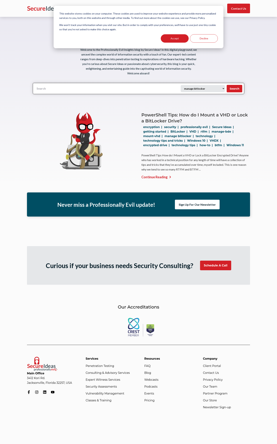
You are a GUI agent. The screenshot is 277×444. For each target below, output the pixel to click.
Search (234, 88)
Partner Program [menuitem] (215, 393)
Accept (175, 38)
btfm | (220, 145)
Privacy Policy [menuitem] (213, 379)
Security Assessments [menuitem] (101, 386)
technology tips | (185, 145)
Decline (204, 38)
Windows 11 (235, 145)
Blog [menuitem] (147, 373)
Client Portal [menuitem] (212, 366)
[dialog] (138, 27)
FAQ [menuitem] (147, 366)
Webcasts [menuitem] (151, 379)
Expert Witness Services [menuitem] (103, 379)
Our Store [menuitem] (210, 400)
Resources (152, 358)
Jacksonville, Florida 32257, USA (49, 383)
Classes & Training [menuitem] (99, 400)
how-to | (207, 145)
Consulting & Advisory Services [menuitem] (108, 373)
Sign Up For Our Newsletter (197, 204)
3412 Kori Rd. (36, 378)
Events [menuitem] (149, 393)
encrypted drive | (157, 145)
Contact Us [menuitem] (211, 373)
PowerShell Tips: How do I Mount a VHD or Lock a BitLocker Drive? (194, 118)
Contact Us (238, 8)
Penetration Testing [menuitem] (100, 366)
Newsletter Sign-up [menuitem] (217, 407)
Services (92, 358)
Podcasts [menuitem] (151, 386)
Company (210, 358)
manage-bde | (223, 131)
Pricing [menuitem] (149, 400)
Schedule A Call (215, 265)
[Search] (107, 88)
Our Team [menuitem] (210, 386)
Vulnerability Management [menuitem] (105, 393)
